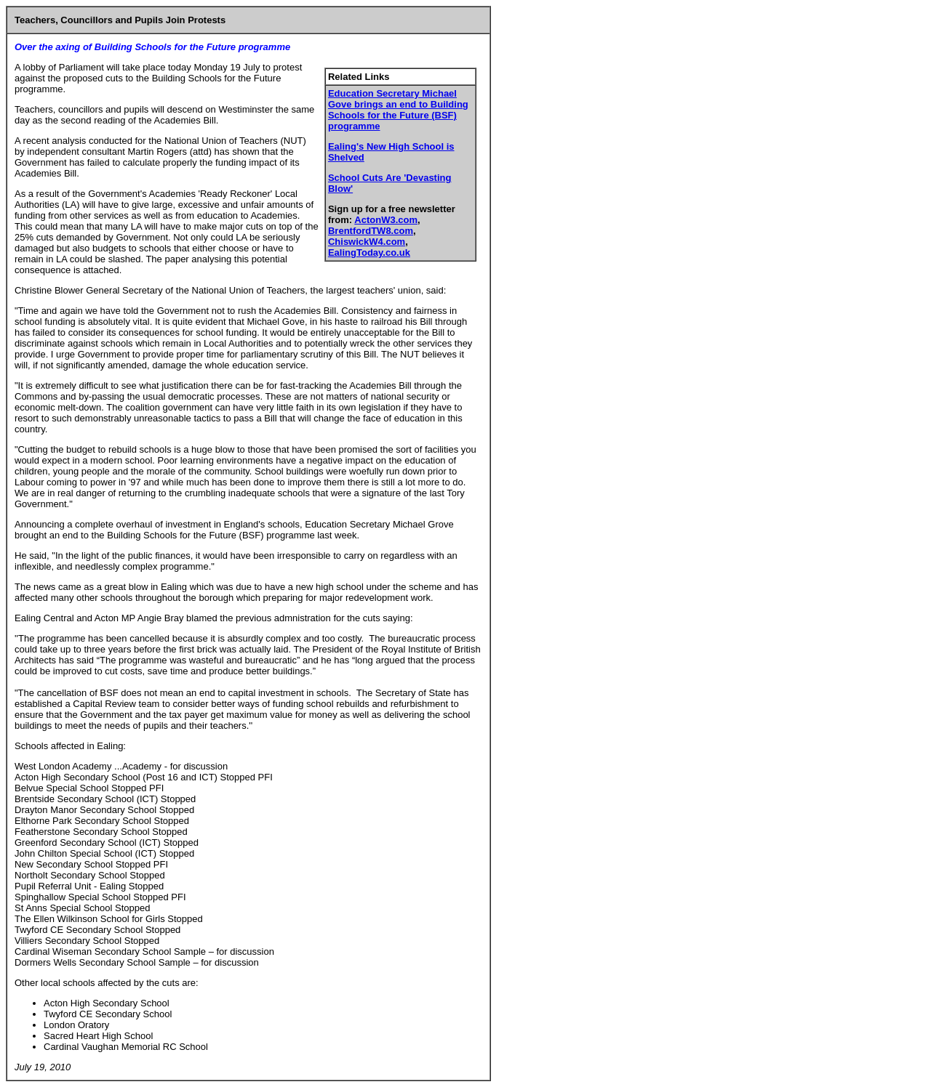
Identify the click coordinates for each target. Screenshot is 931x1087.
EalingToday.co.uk (369, 252)
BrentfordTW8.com (370, 230)
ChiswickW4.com (366, 241)
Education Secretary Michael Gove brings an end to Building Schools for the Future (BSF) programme (398, 110)
